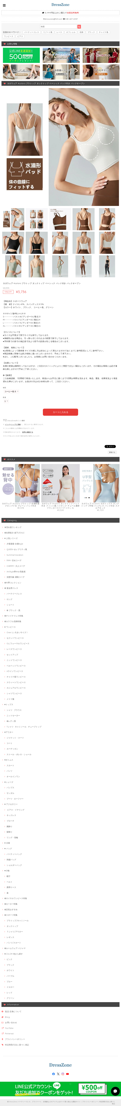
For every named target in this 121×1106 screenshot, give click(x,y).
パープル (10, 975)
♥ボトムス (8, 759)
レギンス (10, 937)
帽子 (8, 876)
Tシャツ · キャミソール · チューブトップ (24, 726)
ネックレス (11, 815)
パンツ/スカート (14, 942)
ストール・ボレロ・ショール (19, 754)
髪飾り (9, 832)
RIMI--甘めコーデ (14, 560)
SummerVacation (15, 554)
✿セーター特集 (10, 904)
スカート (10, 765)
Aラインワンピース (15, 671)
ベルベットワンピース (16, 665)
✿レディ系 (11, 721)
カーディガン (12, 748)
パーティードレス (31, 32)
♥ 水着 (7, 843)
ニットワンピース (14, 660)
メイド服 (10, 699)
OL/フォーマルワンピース (18, 643)
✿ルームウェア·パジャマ (15, 948)
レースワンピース (14, 649)
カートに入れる (60, 412)
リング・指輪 (12, 837)
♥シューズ (8, 782)
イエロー (10, 987)
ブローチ (10, 820)
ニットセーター (13, 715)
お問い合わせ (11, 1022)
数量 (4, 397)
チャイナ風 (103, 32)
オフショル (70, 32)
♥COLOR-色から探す (13, 953)
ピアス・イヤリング (15, 809)
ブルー (9, 981)
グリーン (10, 998)
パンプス (10, 787)
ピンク (9, 959)
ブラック (91, 32)
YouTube (9, 1028)
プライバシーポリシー (15, 1039)
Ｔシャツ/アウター (15, 931)
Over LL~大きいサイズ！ (17, 632)
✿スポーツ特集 (10, 915)
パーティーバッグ (14, 854)
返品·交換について (13, 1011)
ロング (9, 599)
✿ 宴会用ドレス (11, 588)
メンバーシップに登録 (13, 424)
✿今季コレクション (12, 582)
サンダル (10, 793)
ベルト (9, 881)
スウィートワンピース (16, 682)
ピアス (20, 36)
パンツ (9, 771)
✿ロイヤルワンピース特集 (15, 898)
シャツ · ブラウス (14, 710)
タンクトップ (12, 926)
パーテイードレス (14, 593)
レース (59, 32)
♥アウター (8, 732)
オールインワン (13, 776)
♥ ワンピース (10, 626)
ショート (10, 604)
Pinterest (9, 1033)
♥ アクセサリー (11, 804)
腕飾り (9, 826)
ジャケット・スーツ (15, 737)
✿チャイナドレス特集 (13, 615)
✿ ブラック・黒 (13, 610)
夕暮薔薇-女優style (15, 543)
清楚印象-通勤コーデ (16, 577)
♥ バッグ (8, 848)
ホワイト (10, 970)
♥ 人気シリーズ (11, 538)
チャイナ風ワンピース (16, 676)
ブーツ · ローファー (15, 798)
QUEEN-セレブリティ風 (17, 549)
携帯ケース (11, 887)
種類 (4, 388)
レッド (9, 992)
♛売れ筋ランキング (12, 527)
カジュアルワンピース (16, 687)
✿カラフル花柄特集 (12, 621)
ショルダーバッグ (14, 865)
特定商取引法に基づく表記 (17, 1044)
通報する (112, 452)
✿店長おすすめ (10, 909)
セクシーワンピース (15, 638)
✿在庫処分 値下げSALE (14, 532)
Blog (7, 1017)
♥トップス (8, 704)
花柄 (81, 32)
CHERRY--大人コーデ (16, 565)
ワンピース (8, 36)
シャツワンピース (14, 693)
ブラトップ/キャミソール (18, 920)
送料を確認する (27, 432)
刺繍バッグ (11, 859)
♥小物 (6, 870)
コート (9, 743)
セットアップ (12, 654)
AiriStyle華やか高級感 (16, 571)
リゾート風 (47, 32)
